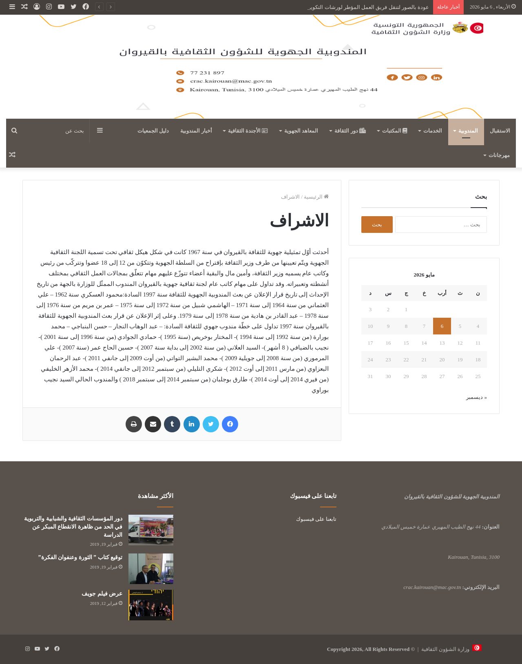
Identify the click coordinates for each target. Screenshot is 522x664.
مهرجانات (499, 155)
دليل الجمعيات (153, 131)
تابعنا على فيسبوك (316, 519)
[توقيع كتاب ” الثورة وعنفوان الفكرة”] (150, 568)
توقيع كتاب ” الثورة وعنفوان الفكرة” (80, 557)
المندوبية (468, 131)
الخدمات (432, 131)
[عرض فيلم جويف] (150, 605)
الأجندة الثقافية (248, 131)
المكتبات (394, 131)
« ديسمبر (476, 397)
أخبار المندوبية (196, 131)
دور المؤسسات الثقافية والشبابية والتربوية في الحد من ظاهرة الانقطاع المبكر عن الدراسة (73, 527)
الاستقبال (500, 131)
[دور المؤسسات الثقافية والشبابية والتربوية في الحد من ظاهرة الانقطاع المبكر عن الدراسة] (150, 530)
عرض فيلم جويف (102, 594)
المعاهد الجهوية (301, 131)
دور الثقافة (350, 131)
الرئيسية (316, 197)
